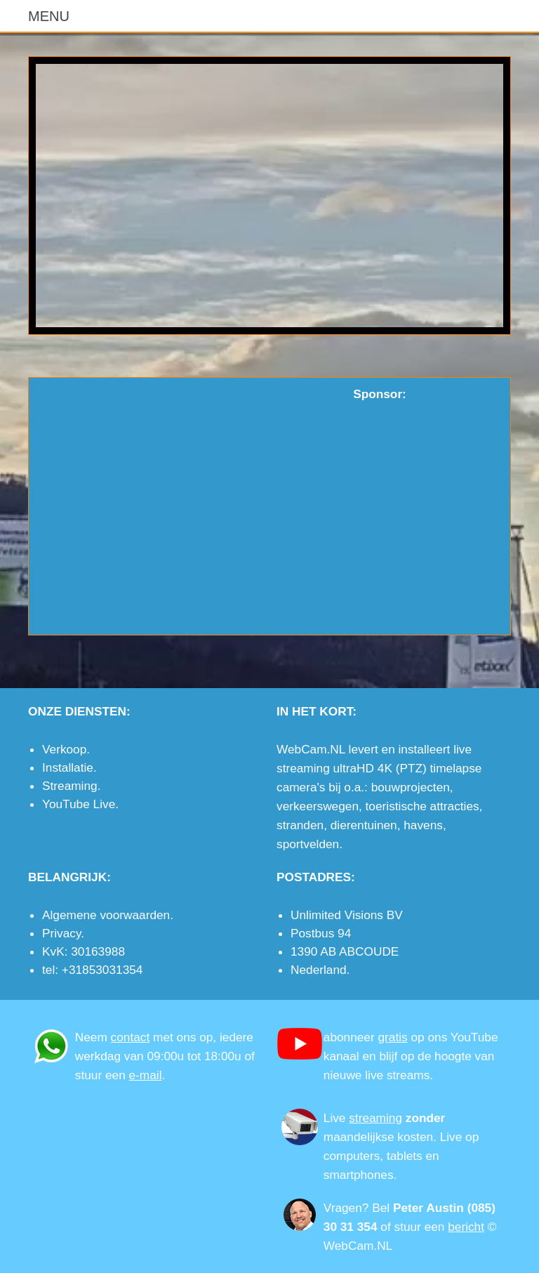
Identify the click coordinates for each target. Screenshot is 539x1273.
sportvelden (308, 844)
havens (423, 825)
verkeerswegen (318, 806)
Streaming (70, 786)
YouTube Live (78, 804)
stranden (300, 825)
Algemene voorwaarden (106, 915)
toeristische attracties (422, 806)
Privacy (61, 933)
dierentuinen (364, 825)
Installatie (67, 767)
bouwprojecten (410, 787)
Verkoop (64, 749)
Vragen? (346, 1208)
